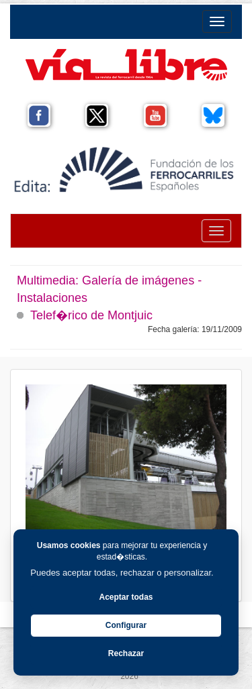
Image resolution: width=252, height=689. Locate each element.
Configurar (126, 625)
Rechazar (126, 653)
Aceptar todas (126, 597)
